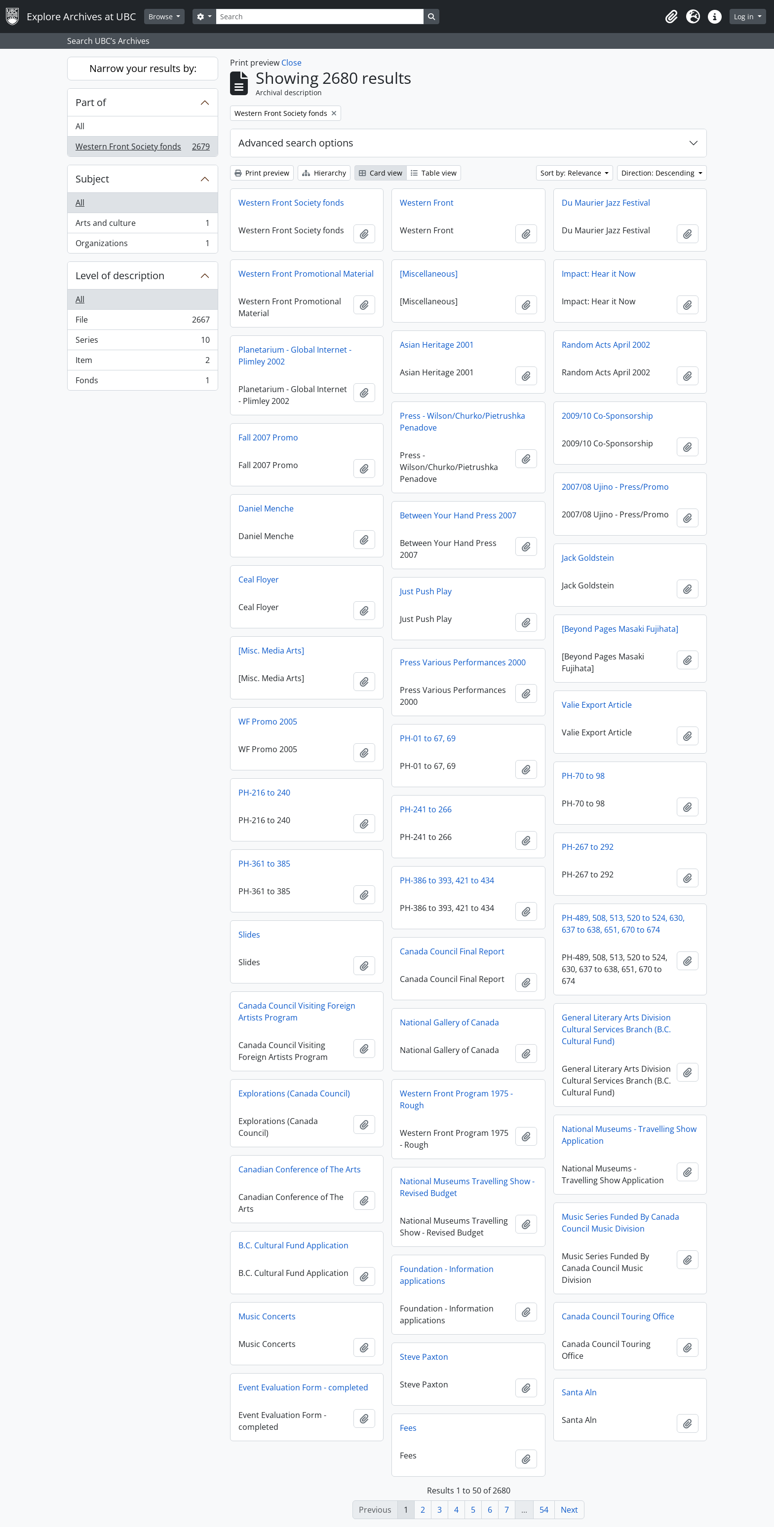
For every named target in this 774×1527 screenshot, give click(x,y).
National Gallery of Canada (449, 1022)
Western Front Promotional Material (306, 273)
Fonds (142, 382)
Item (142, 362)
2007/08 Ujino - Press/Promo (615, 486)
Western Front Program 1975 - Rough (456, 1099)
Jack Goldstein (588, 557)
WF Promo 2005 (267, 721)
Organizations (142, 245)
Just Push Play (426, 591)
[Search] (320, 16)
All (80, 126)
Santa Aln (579, 1392)
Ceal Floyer (258, 579)
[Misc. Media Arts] (271, 650)
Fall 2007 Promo (268, 437)
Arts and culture (142, 225)
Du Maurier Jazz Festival (606, 202)
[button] (671, 17)
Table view (434, 173)
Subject (92, 178)
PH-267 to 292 (588, 846)
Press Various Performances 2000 (463, 662)
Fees (408, 1427)
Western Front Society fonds (142, 148)
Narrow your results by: (142, 68)
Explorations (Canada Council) (294, 1093)
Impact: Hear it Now (598, 273)
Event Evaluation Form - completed (303, 1387)
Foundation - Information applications (447, 1275)
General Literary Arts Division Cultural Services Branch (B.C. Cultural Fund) (616, 1029)
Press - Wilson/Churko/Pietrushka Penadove (462, 421)
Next (569, 1509)
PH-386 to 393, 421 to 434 (447, 880)
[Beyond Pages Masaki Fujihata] (620, 628)
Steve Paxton (424, 1356)
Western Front (427, 202)
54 (544, 1509)
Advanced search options (295, 142)
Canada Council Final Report (452, 951)
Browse (162, 16)
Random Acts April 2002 (606, 344)
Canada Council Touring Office (618, 1316)
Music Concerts (267, 1316)
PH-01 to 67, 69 (428, 738)
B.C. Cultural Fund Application (293, 1245)
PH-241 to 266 (426, 809)
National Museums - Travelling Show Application (629, 1135)
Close (291, 62)
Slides (249, 934)
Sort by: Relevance (572, 173)
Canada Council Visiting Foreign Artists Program (296, 1011)
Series (142, 342)
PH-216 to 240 (264, 792)
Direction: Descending (659, 173)
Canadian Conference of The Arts (299, 1169)
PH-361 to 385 (264, 863)
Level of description (120, 275)
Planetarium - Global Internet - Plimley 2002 (294, 355)
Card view (380, 173)
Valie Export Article (597, 704)
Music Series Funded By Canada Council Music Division (620, 1222)
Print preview (261, 173)
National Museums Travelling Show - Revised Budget (467, 1187)
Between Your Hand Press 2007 (458, 515)
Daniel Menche (266, 508)
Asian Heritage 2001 (437, 344)
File (142, 322)
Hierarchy (324, 173)
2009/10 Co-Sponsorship (607, 415)
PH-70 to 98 (583, 775)
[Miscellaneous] (429, 273)
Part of (91, 102)
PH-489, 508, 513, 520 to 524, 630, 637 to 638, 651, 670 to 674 (623, 923)
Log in (745, 16)
